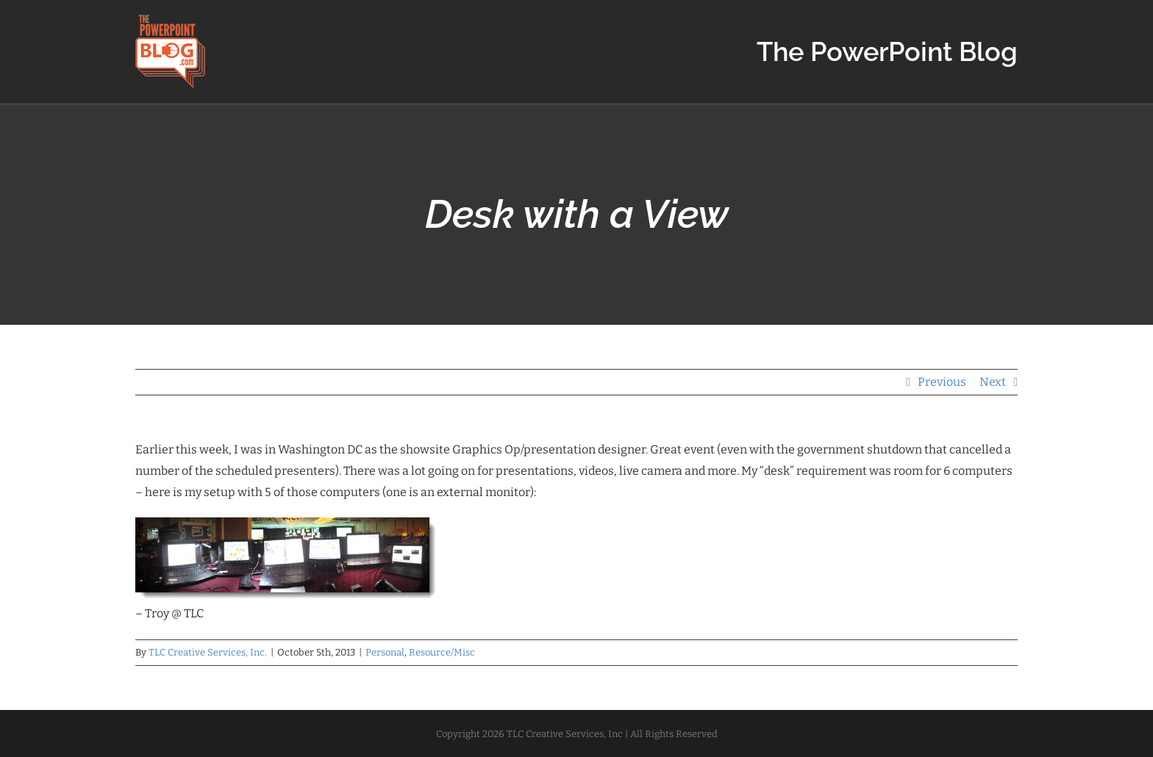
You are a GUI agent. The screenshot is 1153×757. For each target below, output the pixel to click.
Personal (384, 652)
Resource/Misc (442, 652)
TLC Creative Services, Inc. (208, 652)
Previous (942, 382)
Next (992, 382)
